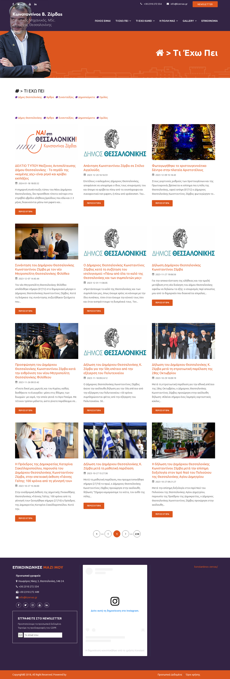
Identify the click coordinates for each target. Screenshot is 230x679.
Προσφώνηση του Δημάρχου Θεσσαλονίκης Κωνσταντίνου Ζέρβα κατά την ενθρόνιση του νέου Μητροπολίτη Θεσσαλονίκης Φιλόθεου (45, 371)
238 (137, 534)
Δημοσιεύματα (87, 97)
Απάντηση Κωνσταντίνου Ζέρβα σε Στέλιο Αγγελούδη (114, 168)
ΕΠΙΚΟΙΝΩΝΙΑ (209, 20)
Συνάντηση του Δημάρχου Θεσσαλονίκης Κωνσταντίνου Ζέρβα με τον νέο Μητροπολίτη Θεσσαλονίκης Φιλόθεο (44, 269)
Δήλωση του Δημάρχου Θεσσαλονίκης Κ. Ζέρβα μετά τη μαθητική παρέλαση (113, 466)
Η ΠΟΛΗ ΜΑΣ (167, 20)
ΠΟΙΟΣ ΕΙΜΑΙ (103, 20)
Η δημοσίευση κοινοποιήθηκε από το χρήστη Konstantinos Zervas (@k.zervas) (128, 650)
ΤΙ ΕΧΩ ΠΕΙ (121, 20)
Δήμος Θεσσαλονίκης (31, 97)
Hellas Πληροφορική (78, 674)
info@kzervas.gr (176, 3)
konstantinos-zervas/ (206, 566)
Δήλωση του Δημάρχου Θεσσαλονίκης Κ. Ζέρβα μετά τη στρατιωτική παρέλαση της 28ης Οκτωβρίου (182, 369)
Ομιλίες (104, 97)
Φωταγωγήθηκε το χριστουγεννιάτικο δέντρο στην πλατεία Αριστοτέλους (179, 168)
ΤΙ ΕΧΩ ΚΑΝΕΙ (144, 20)
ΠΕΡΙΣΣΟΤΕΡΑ (25, 212)
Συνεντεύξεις (67, 97)
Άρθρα (51, 97)
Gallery (188, 20)
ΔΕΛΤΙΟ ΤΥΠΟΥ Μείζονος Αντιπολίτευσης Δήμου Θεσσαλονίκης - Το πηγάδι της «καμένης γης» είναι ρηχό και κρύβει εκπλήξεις (45, 172)
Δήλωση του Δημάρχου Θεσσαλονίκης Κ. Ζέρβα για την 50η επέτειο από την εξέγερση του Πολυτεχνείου (113, 369)
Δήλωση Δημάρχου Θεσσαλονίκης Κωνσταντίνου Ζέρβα (176, 267)
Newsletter (205, 4)
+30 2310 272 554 (150, 3)
